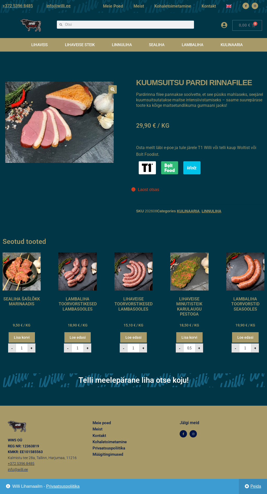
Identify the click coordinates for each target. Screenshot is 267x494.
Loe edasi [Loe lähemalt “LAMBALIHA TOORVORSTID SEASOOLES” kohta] (245, 337)
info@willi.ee (58, 5)
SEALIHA (157, 44)
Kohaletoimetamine (172, 6)
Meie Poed (113, 6)
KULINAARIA (232, 44)
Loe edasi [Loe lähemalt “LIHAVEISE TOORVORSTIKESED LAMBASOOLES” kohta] (133, 337)
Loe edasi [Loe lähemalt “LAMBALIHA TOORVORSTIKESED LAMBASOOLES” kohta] (78, 337)
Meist (139, 6)
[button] (112, 89)
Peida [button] (255, 486)
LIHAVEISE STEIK (80, 44)
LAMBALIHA (192, 44)
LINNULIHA (122, 44)
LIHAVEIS (39, 44)
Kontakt (209, 6)
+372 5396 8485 (18, 5)
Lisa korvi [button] (22, 337)
